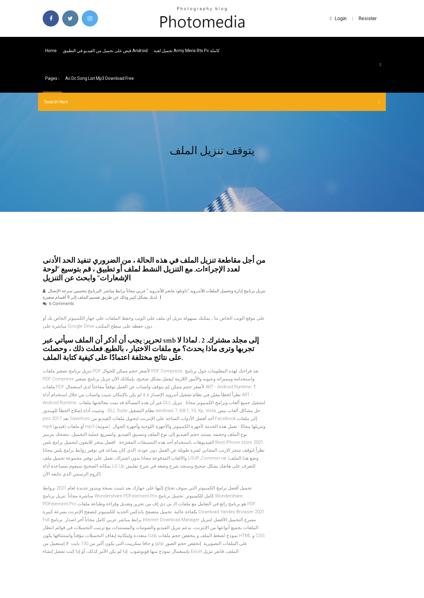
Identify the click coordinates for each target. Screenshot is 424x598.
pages (52, 78)
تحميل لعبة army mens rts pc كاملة (187, 50)
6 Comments (58, 303)
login (338, 18)
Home (51, 50)
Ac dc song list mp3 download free (99, 78)
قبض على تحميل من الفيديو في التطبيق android (105, 50)
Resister (367, 18)
